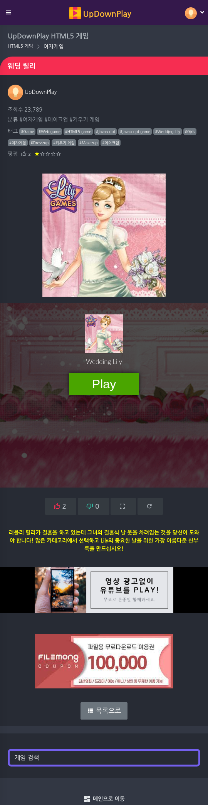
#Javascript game (135, 132)
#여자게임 (31, 119)
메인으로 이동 (104, 799)
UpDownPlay (32, 92)
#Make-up (88, 143)
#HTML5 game (78, 132)
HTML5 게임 (20, 46)
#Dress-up (40, 143)
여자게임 (54, 46)
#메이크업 (56, 119)
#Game (27, 132)
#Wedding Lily (167, 132)
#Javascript (105, 132)
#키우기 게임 (84, 119)
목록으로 (104, 710)
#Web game (49, 132)
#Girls (190, 132)
